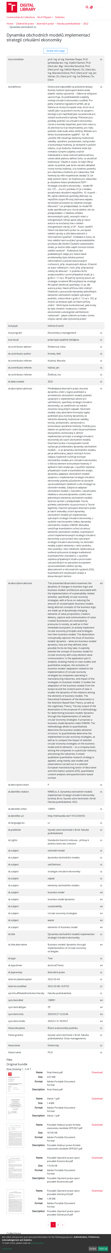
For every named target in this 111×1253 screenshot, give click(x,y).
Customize (7, 1248)
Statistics (60, 17)
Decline (92, 1248)
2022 (85, 23)
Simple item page (55, 50)
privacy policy (37, 1243)
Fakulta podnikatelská (68, 23)
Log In (97, 7)
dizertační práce (45, 23)
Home (10, 23)
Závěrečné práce (25, 23)
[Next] (62, 1224)
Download (97, 1072)
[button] (91, 7)
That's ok (103, 1248)
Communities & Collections (21, 17)
